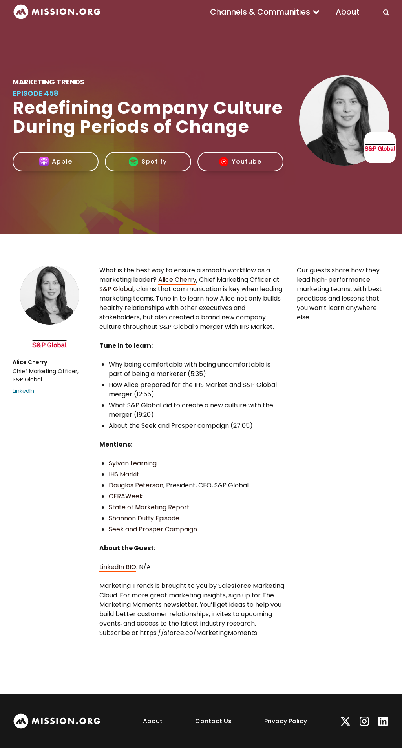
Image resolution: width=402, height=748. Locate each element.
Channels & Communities (260, 11)
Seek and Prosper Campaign (153, 529)
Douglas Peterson (136, 485)
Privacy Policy (285, 721)
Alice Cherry (177, 279)
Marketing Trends (48, 82)
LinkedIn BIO (117, 566)
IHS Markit (124, 474)
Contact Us (213, 721)
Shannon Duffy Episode (144, 518)
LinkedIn (23, 391)
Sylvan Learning (133, 463)
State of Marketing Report (149, 507)
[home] (57, 12)
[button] (265, 12)
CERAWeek (126, 496)
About (348, 11)
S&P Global (116, 289)
